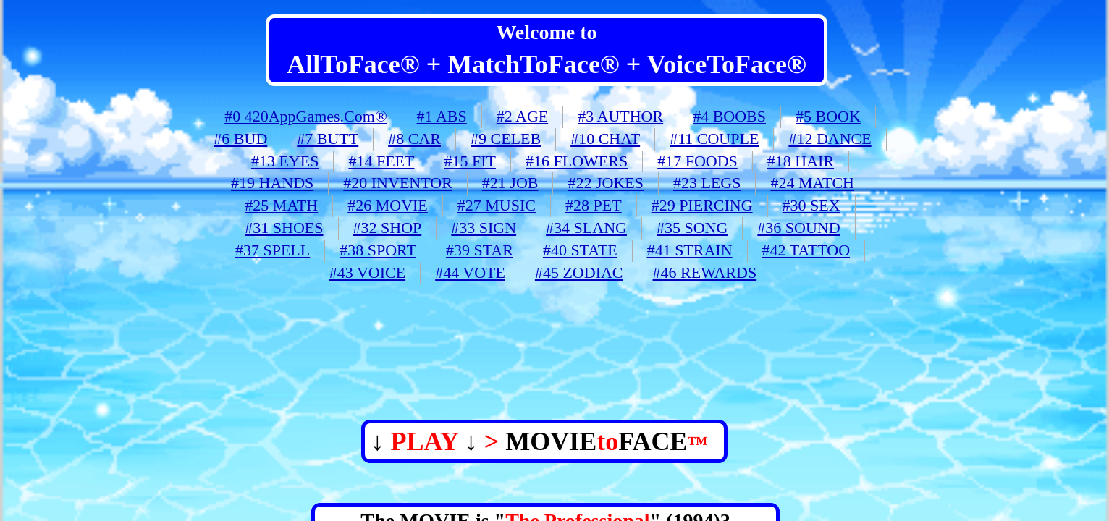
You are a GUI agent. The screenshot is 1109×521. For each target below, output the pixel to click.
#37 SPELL (272, 250)
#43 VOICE (367, 272)
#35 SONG (692, 228)
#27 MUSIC (496, 205)
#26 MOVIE (387, 205)
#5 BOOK (828, 116)
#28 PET (593, 205)
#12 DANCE (829, 139)
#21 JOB (510, 183)
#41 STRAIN (690, 250)
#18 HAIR (800, 161)
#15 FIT (470, 161)
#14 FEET (381, 161)
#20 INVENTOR (397, 183)
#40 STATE (580, 250)
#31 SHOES (284, 228)
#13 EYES (285, 161)
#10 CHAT (605, 139)
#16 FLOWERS (577, 161)
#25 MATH (281, 205)
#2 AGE (523, 116)
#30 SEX (811, 205)
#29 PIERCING (702, 205)
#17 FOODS (697, 161)
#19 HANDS (272, 183)
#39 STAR (479, 250)
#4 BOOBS (729, 116)
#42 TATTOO (806, 250)
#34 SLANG (586, 228)
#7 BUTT (327, 139)
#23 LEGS (707, 183)
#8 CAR (414, 139)
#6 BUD (240, 139)
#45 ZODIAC (579, 272)
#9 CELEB (506, 139)
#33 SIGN (483, 228)
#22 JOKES (606, 183)
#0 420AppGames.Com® (305, 116)
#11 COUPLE (714, 139)
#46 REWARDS (705, 272)
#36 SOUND (798, 228)
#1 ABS (442, 116)
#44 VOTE (470, 272)
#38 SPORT (378, 250)
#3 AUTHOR (620, 116)
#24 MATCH (812, 183)
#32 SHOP (387, 228)
